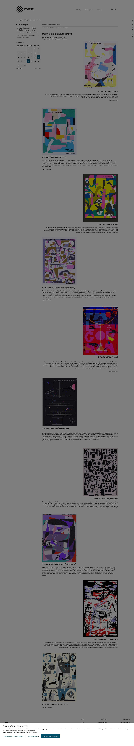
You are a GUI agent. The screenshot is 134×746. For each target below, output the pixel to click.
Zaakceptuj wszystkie (50, 736)
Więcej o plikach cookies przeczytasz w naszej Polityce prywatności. (20, 732)
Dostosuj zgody (33, 736)
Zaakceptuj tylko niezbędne (14, 736)
